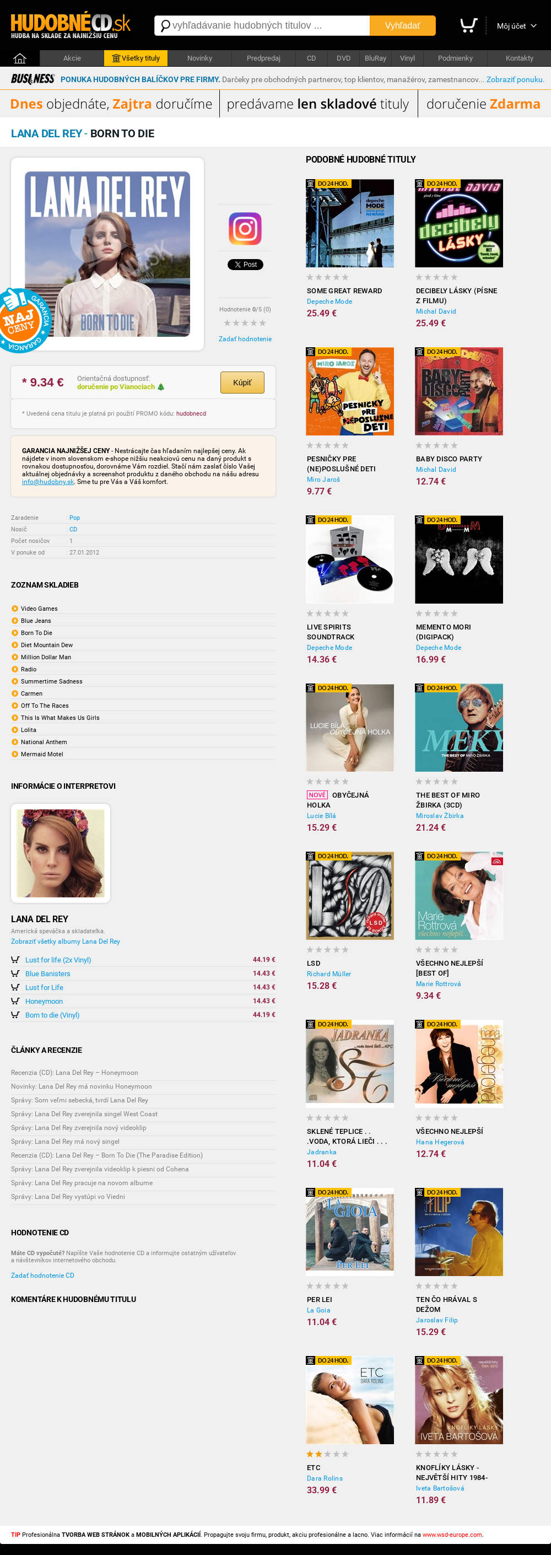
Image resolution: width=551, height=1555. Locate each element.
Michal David (436, 311)
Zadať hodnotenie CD (42, 1275)
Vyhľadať (402, 25)
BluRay (375, 58)
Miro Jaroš (324, 479)
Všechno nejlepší (449, 1131)
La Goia (319, 1310)
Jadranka (322, 1152)
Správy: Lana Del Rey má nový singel (65, 1141)
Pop (74, 517)
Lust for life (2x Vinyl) (58, 960)
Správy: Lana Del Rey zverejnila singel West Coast (84, 1114)
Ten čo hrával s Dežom (446, 1304)
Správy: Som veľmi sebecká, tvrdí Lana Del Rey (79, 1100)
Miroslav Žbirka (440, 816)
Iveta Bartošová (440, 1488)
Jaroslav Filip (437, 1320)
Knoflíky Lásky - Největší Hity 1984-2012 (452, 1473)
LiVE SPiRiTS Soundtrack (331, 632)
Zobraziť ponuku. (516, 79)
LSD (313, 963)
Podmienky (455, 58)
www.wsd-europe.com (452, 1534)
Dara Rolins (325, 1478)
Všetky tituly (136, 58)
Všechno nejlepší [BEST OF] (449, 968)
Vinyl (407, 58)
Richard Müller (329, 974)
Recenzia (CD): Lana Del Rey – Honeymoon (74, 1073)
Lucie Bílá (322, 816)
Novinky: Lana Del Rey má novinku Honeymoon (81, 1086)
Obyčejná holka (338, 799)
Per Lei (319, 1299)
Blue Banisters (48, 974)
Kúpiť (242, 382)
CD (311, 58)
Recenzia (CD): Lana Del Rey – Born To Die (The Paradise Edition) (107, 1155)
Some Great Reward (344, 291)
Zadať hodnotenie (245, 339)
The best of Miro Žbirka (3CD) (448, 800)
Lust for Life (44, 987)
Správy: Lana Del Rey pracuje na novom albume (82, 1183)
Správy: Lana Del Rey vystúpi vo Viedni (68, 1197)
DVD (344, 58)
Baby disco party (449, 459)
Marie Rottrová (439, 984)
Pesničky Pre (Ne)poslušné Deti (341, 464)
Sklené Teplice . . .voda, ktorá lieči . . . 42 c (347, 1137)
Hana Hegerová (440, 1142)
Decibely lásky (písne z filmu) (456, 296)
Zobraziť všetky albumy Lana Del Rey (65, 941)
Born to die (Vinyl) (52, 1015)
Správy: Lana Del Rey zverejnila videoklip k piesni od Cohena (100, 1169)
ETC (313, 1467)
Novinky (199, 58)
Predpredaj (263, 58)
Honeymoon (44, 1001)
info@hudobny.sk (48, 482)
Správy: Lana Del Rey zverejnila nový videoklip (79, 1128)
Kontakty (519, 58)
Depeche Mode (329, 301)
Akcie (72, 58)
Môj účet (511, 25)
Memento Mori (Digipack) (443, 632)
